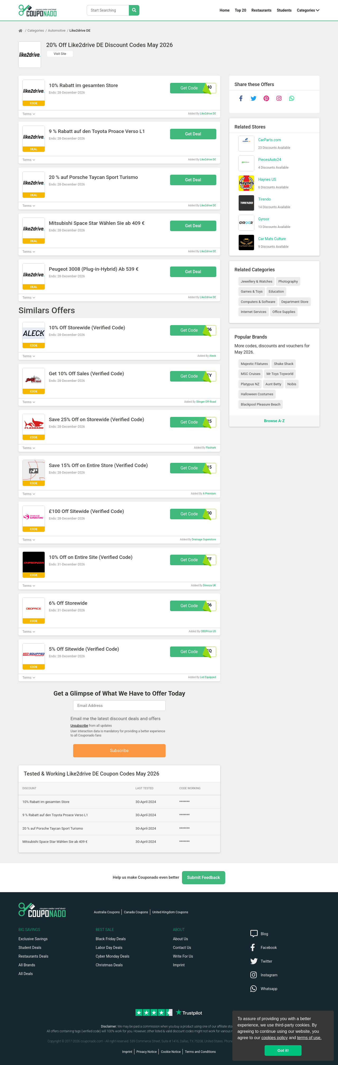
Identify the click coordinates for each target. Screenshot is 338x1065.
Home (224, 10)
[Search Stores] (134, 10)
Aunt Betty (273, 384)
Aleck (212, 355)
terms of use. (309, 1037)
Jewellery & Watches (256, 281)
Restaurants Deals (33, 956)
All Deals (25, 974)
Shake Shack (283, 364)
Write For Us (183, 956)
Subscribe (119, 750)
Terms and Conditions (200, 1052)
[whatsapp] (291, 98)
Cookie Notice (171, 1052)
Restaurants (261, 10)
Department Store (294, 302)
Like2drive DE (79, 30)
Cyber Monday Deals (113, 956)
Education (276, 291)
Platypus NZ (250, 384)
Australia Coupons (107, 912)
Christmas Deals (109, 965)
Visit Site (60, 54)
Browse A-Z (274, 421)
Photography (288, 281)
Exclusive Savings (33, 939)
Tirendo (264, 199)
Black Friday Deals (111, 939)
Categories (306, 10)
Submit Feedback (203, 877)
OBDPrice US (208, 631)
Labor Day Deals (109, 947)
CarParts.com (269, 140)
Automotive (56, 30)
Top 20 (240, 10)
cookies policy (274, 1037)
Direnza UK (209, 585)
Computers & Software (258, 302)
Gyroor (263, 219)
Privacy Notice (147, 1052)
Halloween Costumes (257, 394)
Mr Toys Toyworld (279, 374)
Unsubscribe (79, 726)
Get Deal (193, 133)
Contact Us (182, 947)
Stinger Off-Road (206, 401)
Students (284, 10)
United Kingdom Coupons (170, 912)
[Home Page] (22, 30)
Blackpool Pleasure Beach (260, 404)
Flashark (211, 447)
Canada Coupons (136, 912)
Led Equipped (208, 677)
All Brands (26, 965)
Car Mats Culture (272, 239)
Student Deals (29, 947)
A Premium (209, 493)
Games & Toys (252, 291)
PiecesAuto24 (269, 160)
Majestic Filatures (254, 364)
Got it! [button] (283, 1050)
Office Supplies (284, 312)
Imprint (179, 965)
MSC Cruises (250, 374)
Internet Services (253, 312)
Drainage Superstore (204, 539)
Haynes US (267, 179)
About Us (180, 939)
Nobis (291, 384)
